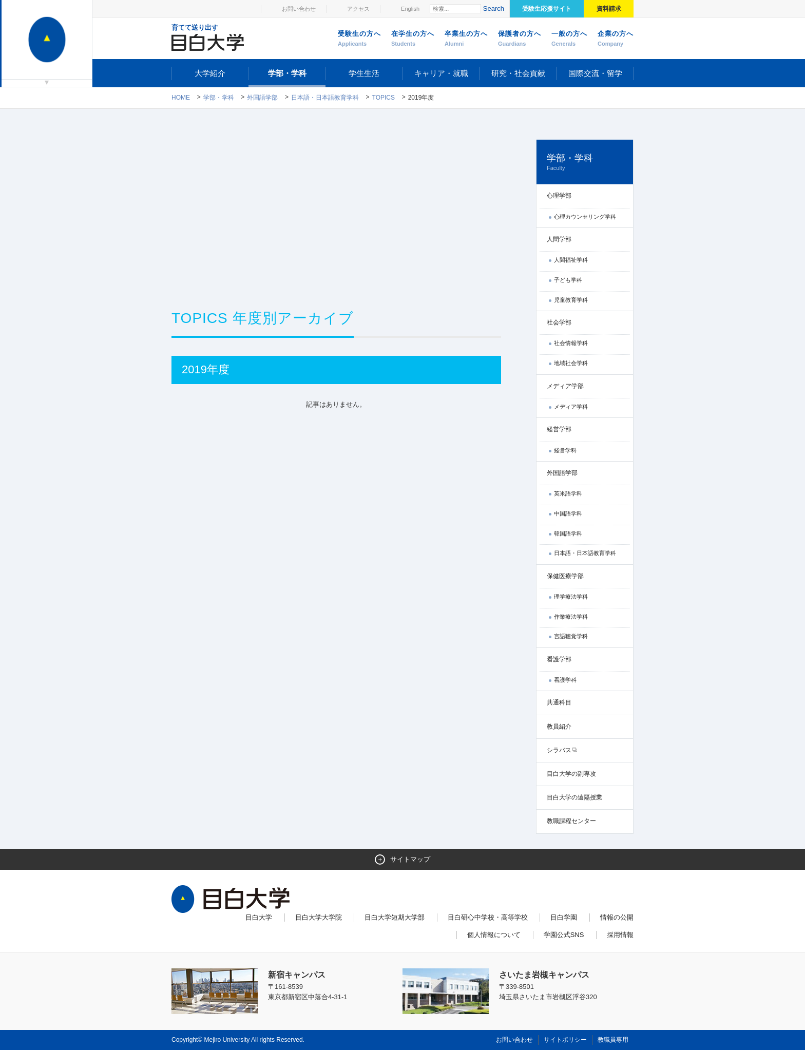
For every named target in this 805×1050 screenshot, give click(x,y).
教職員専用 (613, 1039)
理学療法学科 (571, 597)
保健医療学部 (565, 576)
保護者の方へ (519, 39)
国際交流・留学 (595, 73)
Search (493, 8)
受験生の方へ (359, 39)
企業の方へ (616, 39)
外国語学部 (262, 97)
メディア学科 (571, 407)
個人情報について (494, 935)
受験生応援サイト (546, 8)
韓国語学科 (568, 533)
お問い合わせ (299, 9)
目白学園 (563, 917)
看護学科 (565, 680)
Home (180, 97)
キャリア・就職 (441, 73)
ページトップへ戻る (612, 1020)
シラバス (559, 750)
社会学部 (559, 322)
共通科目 (559, 702)
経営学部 (559, 429)
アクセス (358, 9)
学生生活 (364, 73)
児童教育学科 (571, 300)
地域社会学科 (571, 363)
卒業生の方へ (466, 39)
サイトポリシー (565, 1039)
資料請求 (609, 8)
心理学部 (559, 195)
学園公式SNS (564, 935)
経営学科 (565, 450)
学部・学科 (287, 73)
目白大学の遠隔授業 (574, 797)
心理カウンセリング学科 (585, 217)
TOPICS (383, 97)
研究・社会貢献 (518, 73)
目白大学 (258, 917)
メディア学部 (565, 386)
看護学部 (559, 659)
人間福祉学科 (571, 260)
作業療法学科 (571, 617)
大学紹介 (210, 73)
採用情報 (620, 935)
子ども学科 (568, 280)
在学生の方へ (412, 39)
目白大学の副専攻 (571, 773)
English (410, 9)
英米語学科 (568, 493)
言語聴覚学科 (571, 636)
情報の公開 (617, 917)
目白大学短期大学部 (395, 917)
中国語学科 (568, 513)
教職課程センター (571, 821)
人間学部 (559, 239)
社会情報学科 (571, 343)
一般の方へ (569, 39)
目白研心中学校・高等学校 (488, 917)
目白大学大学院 (318, 917)
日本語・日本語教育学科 (325, 97)
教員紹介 (559, 726)
